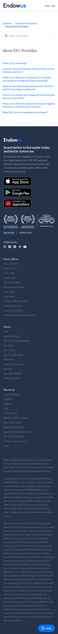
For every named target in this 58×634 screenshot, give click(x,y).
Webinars (8, 403)
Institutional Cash (13, 305)
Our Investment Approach (17, 340)
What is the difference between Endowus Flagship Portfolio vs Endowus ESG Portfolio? (28, 105)
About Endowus (12, 394)
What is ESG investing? (14, 63)
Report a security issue (15, 441)
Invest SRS (9, 273)
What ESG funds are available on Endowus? (25, 112)
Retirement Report (13, 422)
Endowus (7, 23)
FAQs (6, 408)
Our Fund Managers (13, 354)
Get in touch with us (14, 436)
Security (8, 368)
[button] (49, 5)
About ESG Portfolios (16, 26)
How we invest (11, 263)
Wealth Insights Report (15, 417)
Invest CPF (9, 268)
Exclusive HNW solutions (16, 301)
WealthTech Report (14, 427)
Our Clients (9, 350)
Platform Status (11, 378)
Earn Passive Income (14, 287)
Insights (8, 399)
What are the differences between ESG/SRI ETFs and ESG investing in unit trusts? (28, 88)
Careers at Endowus (14, 364)
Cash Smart (9, 291)
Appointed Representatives (18, 431)
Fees (6, 331)
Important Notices (13, 373)
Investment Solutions (26, 23)
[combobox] (29, 36)
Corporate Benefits (13, 310)
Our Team (9, 345)
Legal (6, 445)
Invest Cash (10, 277)
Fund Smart (9, 296)
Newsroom (9, 359)
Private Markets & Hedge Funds (19, 315)
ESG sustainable (12, 282)
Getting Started (12, 336)
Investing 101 (10, 413)
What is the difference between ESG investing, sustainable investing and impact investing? (26, 79)
